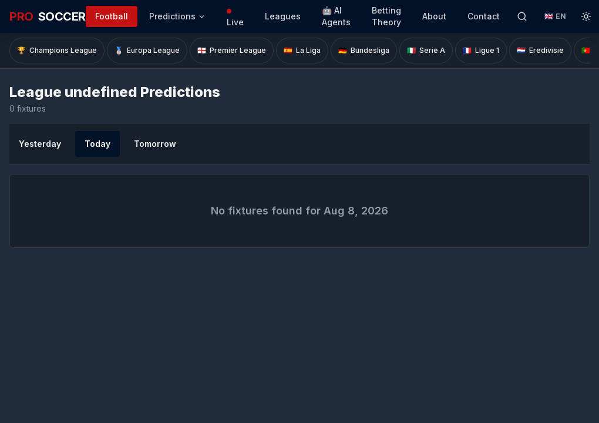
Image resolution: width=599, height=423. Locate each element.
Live (235, 18)
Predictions (177, 16)
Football (111, 16)
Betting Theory (386, 16)
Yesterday (40, 144)
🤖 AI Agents (336, 16)
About (434, 16)
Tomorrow (155, 144)
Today (97, 144)
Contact (483, 16)
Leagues (283, 16)
